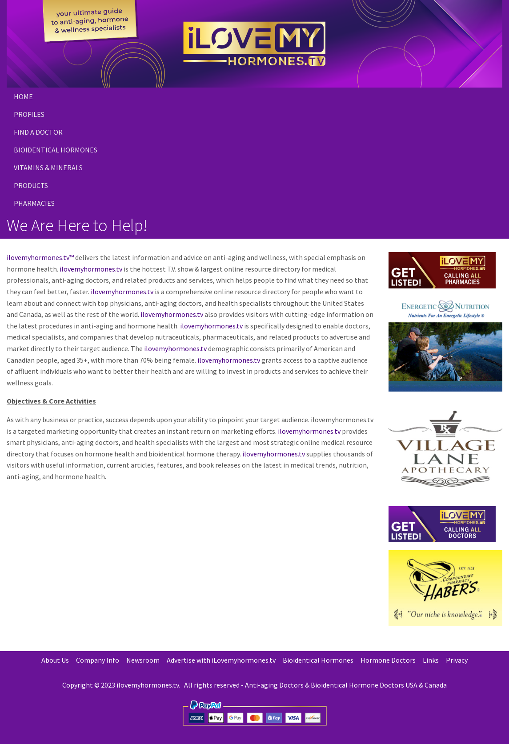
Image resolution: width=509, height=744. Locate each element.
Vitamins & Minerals (48, 167)
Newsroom (143, 660)
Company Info (97, 660)
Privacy (457, 660)
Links (431, 660)
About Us (55, 660)
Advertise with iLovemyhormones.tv (221, 660)
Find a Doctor (38, 132)
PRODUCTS (31, 185)
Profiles (29, 114)
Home (23, 96)
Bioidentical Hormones (55, 149)
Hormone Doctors (388, 660)
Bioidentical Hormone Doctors (357, 684)
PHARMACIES (34, 203)
